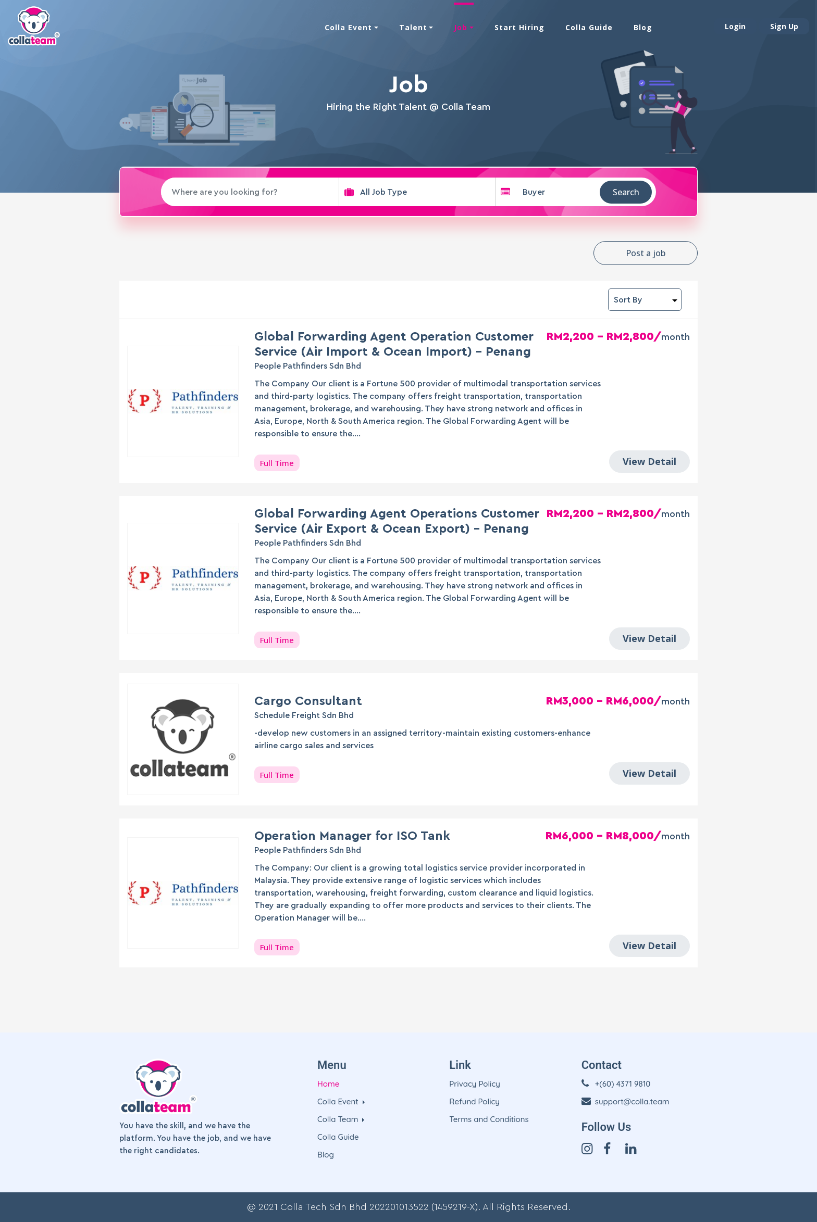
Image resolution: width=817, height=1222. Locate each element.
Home (328, 1084)
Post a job (645, 253)
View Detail (649, 461)
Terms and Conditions (488, 1119)
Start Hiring (519, 27)
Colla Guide (589, 27)
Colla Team (339, 1119)
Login (735, 26)
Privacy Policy (474, 1084)
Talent (413, 27)
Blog (643, 27)
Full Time (277, 463)
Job (460, 27)
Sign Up (784, 26)
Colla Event (348, 27)
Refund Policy (474, 1101)
